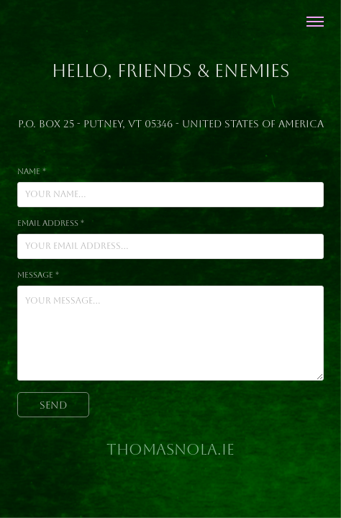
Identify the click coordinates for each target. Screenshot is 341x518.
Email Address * (50, 223)
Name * (31, 171)
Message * (38, 275)
